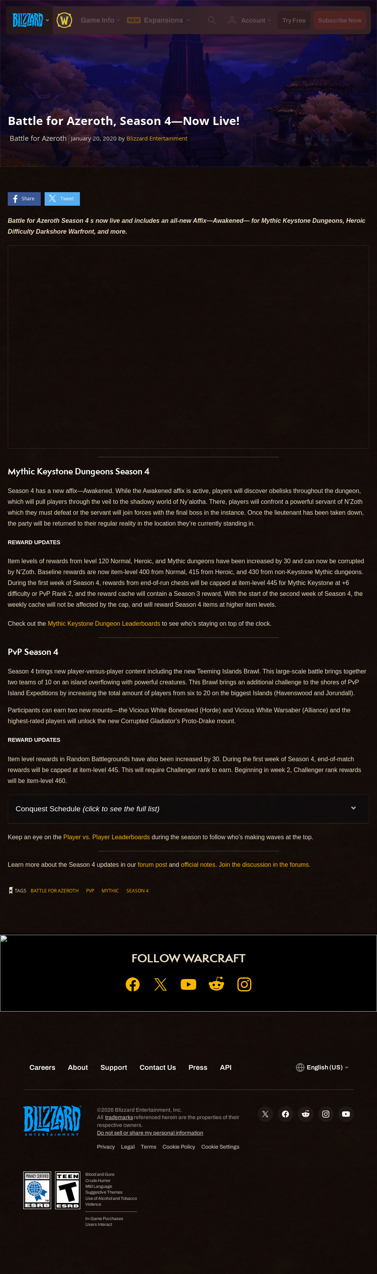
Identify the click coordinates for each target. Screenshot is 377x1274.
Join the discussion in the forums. (265, 864)
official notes (198, 864)
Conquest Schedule (87, 809)
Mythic (110, 890)
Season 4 (137, 890)
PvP (90, 890)
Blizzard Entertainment (156, 138)
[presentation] (29, 20)
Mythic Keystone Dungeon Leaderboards (104, 623)
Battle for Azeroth (55, 890)
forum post (152, 864)
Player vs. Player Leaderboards (106, 837)
